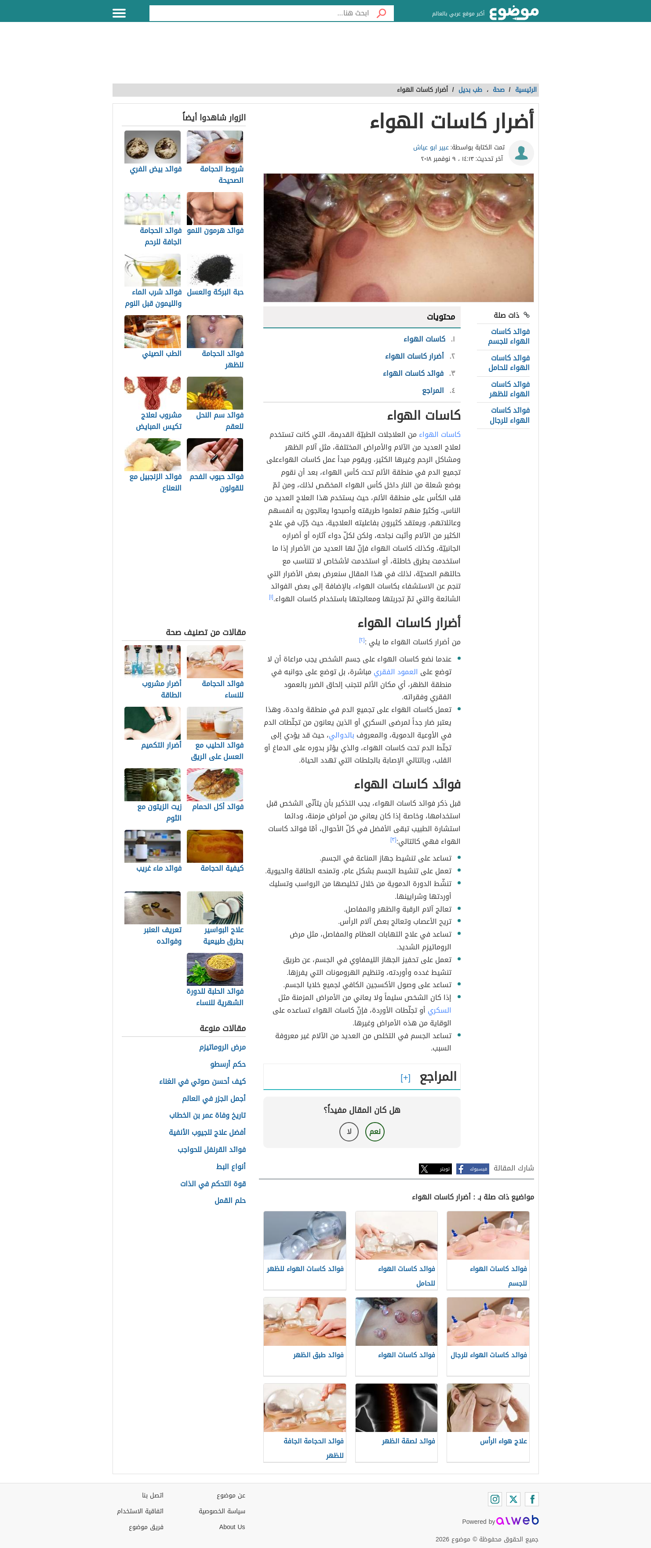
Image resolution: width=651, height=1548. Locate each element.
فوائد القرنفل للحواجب (212, 1150)
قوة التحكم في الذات (213, 1184)
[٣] (393, 839)
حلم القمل (230, 1201)
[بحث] (381, 13)
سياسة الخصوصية (222, 1511)
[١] (271, 597)
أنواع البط (231, 1167)
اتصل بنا (153, 1495)
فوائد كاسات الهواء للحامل (509, 362)
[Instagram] (495, 1499)
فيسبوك (478, 1169)
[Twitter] (513, 1499)
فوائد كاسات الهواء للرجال (510, 415)
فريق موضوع (146, 1527)
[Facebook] (532, 1499)
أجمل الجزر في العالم (214, 1099)
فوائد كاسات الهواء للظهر (509, 389)
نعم (375, 1131)
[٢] (362, 640)
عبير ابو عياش (431, 147)
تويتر (445, 1169)
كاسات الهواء (440, 434)
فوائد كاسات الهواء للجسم (509, 336)
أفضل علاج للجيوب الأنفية (207, 1132)
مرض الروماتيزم (222, 1047)
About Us (232, 1527)
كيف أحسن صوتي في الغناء (202, 1082)
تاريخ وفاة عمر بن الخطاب (207, 1115)
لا (349, 1131)
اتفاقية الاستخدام (140, 1511)
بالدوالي (341, 735)
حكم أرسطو (228, 1064)
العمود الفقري (396, 672)
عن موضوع (231, 1495)
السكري (439, 1010)
